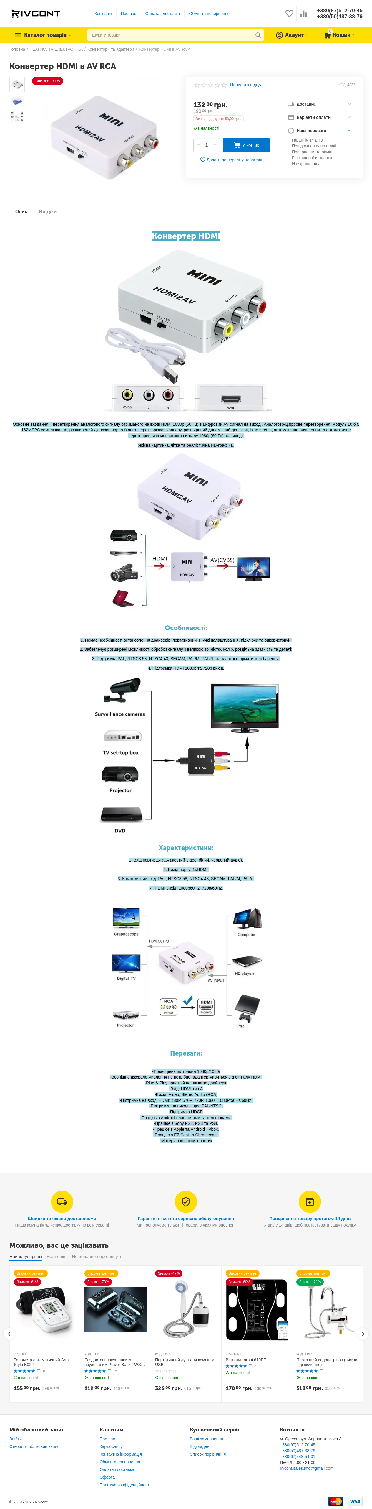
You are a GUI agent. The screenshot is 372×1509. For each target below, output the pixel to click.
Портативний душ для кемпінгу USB (184, 1362)
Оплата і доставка (162, 13)
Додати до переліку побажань (231, 160)
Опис (21, 211)
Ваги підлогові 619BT (246, 1359)
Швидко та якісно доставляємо (62, 1218)
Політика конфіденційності (124, 1484)
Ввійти (15, 1438)
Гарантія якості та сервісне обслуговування (186, 1218)
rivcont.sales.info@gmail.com (306, 1468)
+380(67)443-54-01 (297, 1456)
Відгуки (48, 211)
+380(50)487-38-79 (340, 16)
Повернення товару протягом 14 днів (310, 1218)
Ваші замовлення (206, 1438)
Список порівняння (208, 1454)
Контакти (103, 13)
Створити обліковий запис (34, 1446)
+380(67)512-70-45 (340, 11)
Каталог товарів (45, 35)
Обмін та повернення (209, 13)
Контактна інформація (120, 1454)
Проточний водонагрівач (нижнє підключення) (326, 1362)
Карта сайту (110, 1446)
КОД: (342, 85)
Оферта (107, 1477)
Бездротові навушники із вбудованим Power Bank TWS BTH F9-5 (112, 1362)
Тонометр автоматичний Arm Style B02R (41, 1362)
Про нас (128, 13)
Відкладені (200, 1446)
